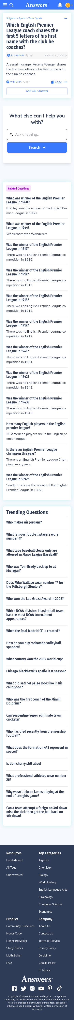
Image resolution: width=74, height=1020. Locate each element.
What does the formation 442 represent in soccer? (37, 749)
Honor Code (14, 933)
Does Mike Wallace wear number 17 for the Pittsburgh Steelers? (34, 584)
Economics (45, 911)
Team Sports (35, 18)
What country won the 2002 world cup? (34, 659)
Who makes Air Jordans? (24, 522)
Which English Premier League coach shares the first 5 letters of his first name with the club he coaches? (32, 36)
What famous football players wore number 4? (32, 536)
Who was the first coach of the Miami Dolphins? (33, 701)
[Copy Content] (56, 82)
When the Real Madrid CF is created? (33, 631)
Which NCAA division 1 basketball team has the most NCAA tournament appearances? (35, 615)
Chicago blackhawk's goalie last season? (36, 671)
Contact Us (46, 933)
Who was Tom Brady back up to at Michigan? (31, 568)
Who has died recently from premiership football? (36, 733)
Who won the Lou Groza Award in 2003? (35, 599)
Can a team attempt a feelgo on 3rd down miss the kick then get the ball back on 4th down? (36, 812)
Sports (22, 18)
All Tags (11, 867)
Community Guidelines (20, 926)
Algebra (44, 860)
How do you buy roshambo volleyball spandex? (33, 645)
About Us (45, 926)
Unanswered (14, 875)
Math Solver (14, 955)
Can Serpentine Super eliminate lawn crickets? (33, 717)
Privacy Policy (47, 948)
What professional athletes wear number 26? (36, 778)
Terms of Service (49, 941)
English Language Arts (53, 889)
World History (47, 882)
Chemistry (45, 867)
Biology (43, 875)
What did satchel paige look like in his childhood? (34, 685)
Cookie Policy (47, 963)
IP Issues (44, 970)
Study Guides (14, 948)
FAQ (9, 963)
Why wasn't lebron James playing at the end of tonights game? (35, 794)
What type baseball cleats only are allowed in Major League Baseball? (32, 552)
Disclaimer (45, 955)
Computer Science (50, 904)
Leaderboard (14, 860)
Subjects (11, 18)
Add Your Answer (37, 91)
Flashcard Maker (16, 941)
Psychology (46, 897)
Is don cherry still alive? (23, 763)
